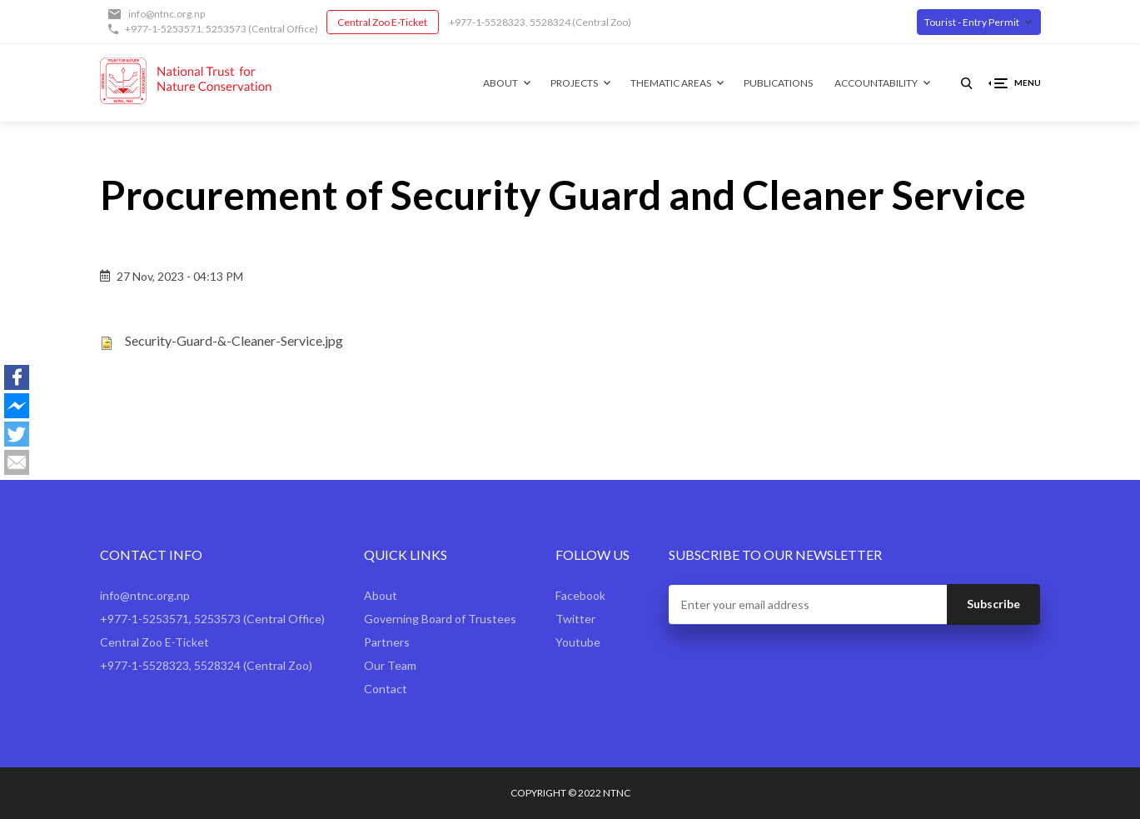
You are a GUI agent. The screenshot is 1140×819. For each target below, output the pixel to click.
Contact (385, 689)
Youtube (577, 642)
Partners (387, 642)
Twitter (575, 619)
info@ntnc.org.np (166, 13)
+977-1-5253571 (163, 28)
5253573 (226, 28)
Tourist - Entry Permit (971, 22)
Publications (778, 83)
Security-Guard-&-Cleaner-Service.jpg (234, 340)
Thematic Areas (670, 83)
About (500, 83)
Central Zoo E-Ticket (382, 22)
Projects (574, 83)
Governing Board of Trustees (440, 619)
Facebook (580, 595)
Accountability (876, 83)
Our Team (390, 665)
